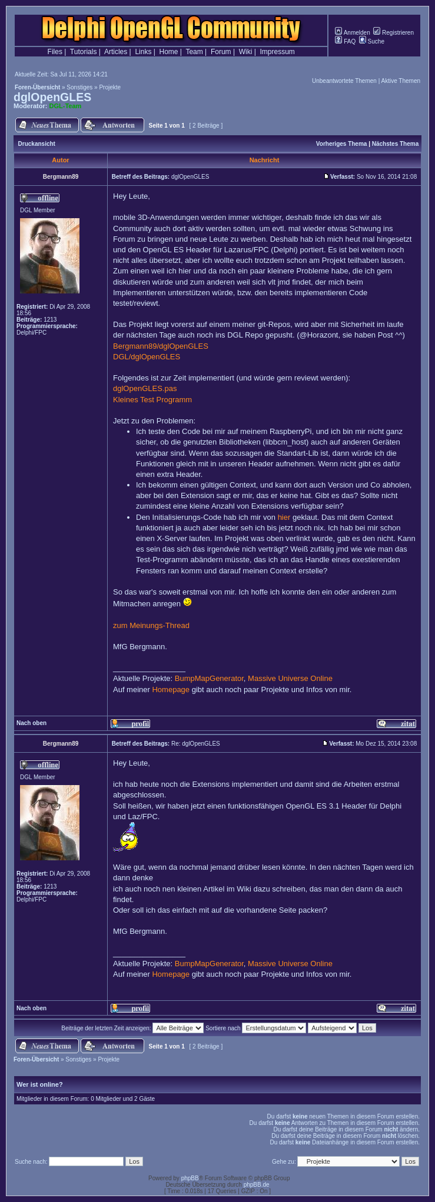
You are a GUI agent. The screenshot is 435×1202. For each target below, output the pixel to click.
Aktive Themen (400, 81)
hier (284, 517)
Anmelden (352, 32)
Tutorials (83, 52)
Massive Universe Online (290, 678)
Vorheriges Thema (341, 144)
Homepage (171, 689)
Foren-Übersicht (37, 87)
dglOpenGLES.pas (145, 388)
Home (169, 52)
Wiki (246, 52)
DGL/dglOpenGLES (146, 356)
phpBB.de (257, 1184)
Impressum (277, 52)
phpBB (190, 1178)
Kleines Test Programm (152, 399)
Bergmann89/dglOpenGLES (160, 346)
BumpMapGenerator (209, 678)
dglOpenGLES (52, 97)
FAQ (345, 41)
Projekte (110, 87)
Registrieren (393, 32)
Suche (371, 41)
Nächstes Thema (395, 144)
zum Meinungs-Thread (151, 625)
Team (193, 52)
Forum (221, 52)
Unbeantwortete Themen (344, 81)
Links (143, 52)
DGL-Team (65, 105)
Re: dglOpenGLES (195, 743)
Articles (115, 52)
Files (55, 52)
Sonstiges (79, 87)
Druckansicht (36, 144)
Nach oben (31, 723)
